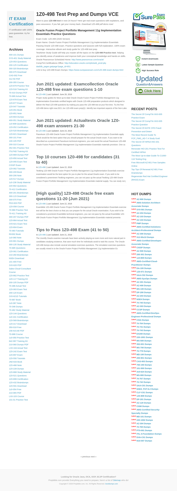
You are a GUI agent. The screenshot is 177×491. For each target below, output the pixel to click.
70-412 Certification (18, 189)
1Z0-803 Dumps (16, 117)
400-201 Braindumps (18, 193)
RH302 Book (15, 234)
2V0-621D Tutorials (18, 296)
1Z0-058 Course (16, 206)
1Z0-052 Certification (18, 127)
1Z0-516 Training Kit (18, 89)
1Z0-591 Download (18, 386)
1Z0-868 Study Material (20, 372)
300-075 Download (17, 72)
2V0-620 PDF (15, 265)
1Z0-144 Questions (18, 313)
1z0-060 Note (15, 237)
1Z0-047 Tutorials (17, 106)
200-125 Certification (18, 65)
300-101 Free (15, 137)
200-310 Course (16, 144)
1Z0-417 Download (18, 324)
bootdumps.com (111, 484)
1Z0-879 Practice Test (19, 86)
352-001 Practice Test (19, 148)
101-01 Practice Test (18, 400)
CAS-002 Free (15, 75)
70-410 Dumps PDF (18, 92)
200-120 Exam (16, 293)
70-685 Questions (17, 248)
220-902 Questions (18, 186)
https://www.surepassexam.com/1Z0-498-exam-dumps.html (96, 70)
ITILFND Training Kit (18, 151)
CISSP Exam (15, 165)
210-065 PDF (15, 393)
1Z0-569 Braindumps (18, 320)
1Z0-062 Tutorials (17, 168)
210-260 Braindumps (18, 255)
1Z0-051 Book (15, 110)
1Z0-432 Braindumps (18, 382)
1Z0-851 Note (15, 113)
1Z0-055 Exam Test (18, 161)
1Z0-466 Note (15, 365)
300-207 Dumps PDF (18, 217)
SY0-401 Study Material (20, 58)
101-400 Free (15, 262)
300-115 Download (17, 196)
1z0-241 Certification (18, 317)
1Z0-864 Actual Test (18, 220)
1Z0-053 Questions (18, 61)
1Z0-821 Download (18, 134)
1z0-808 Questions (17, 124)
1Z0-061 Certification (18, 251)
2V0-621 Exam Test (18, 224)
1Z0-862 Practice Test (19, 275)
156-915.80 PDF (16, 331)
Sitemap (117, 480)
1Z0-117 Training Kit (18, 279)
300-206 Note (15, 175)
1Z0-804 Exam (16, 227)
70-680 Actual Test (17, 96)
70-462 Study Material (19, 310)
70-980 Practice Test (18, 210)
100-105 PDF (15, 141)
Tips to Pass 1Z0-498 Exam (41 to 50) (72, 229)
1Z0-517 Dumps (16, 179)
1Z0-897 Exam (16, 355)
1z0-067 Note (15, 303)
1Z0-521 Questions (18, 375)
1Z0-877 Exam (16, 103)
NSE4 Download (16, 258)
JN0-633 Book (15, 362)
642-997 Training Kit (18, 341)
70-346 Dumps (16, 306)
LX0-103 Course (16, 396)
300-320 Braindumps (18, 68)
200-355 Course (16, 82)
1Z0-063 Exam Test (18, 289)
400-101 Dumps (16, 55)
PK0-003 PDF (15, 203)
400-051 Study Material (19, 120)
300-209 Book (15, 172)
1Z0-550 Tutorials (17, 358)
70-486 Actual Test (17, 286)
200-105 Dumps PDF (18, 282)
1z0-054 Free (15, 389)
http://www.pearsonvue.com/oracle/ (88, 59)
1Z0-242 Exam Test (18, 351)
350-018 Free (15, 327)
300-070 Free (15, 199)
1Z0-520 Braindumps (18, 130)
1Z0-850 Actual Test (18, 158)
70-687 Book (15, 299)
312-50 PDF (14, 79)
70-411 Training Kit (17, 213)
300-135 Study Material (19, 244)
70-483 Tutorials (16, 230)
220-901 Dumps (16, 241)
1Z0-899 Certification (18, 379)
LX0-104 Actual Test (18, 348)
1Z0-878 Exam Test (18, 99)
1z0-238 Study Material (19, 182)
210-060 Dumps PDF (18, 344)
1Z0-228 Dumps (16, 368)
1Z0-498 (41, 94)
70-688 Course (16, 334)
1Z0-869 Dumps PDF (19, 155)
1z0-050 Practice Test (19, 337)
